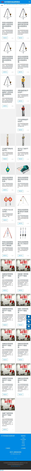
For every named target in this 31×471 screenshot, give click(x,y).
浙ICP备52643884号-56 (15, 466)
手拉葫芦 (23, 445)
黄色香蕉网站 (23, 439)
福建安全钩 (17, 4)
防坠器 (23, 442)
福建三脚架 (6, 4)
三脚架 (23, 437)
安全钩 (23, 440)
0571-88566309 (15, 452)
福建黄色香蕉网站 (11, 4)
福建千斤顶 (26, 4)
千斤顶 (23, 443)
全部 (2, 5)
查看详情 (5, 37)
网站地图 (2, 470)
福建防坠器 (22, 4)
